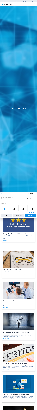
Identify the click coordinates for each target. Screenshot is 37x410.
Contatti (20, 1)
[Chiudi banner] (35, 193)
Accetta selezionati (18, 215)
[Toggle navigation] (34, 4)
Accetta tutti (30, 215)
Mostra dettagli (31, 212)
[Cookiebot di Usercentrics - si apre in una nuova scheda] (29, 193)
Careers (16, 1)
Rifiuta (7, 215)
